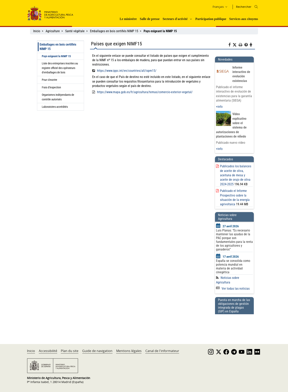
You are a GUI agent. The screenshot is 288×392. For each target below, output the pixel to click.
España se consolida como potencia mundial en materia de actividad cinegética (233, 266)
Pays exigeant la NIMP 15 (56, 56)
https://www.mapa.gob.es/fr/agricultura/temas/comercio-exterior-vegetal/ (145, 92)
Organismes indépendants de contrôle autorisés (58, 97)
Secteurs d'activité (175, 19)
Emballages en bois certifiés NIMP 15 (114, 31)
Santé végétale (75, 31)
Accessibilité (48, 351)
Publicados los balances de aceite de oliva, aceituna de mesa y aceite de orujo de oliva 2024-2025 (235, 175)
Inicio (36, 31)
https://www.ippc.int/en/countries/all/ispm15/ (126, 71)
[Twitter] (236, 45)
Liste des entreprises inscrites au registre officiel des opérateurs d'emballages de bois (60, 68)
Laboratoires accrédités (55, 106)
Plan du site (69, 351)
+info (219, 107)
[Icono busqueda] (256, 7)
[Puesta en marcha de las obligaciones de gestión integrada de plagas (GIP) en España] (234, 325)
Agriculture (53, 31)
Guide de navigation (97, 351)
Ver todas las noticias (233, 288)
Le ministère (128, 19)
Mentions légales (129, 351)
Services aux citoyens (243, 19)
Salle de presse (150, 19)
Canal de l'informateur (162, 351)
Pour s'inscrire (49, 79)
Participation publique (210, 19)
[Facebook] (230, 45)
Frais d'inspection (51, 87)
